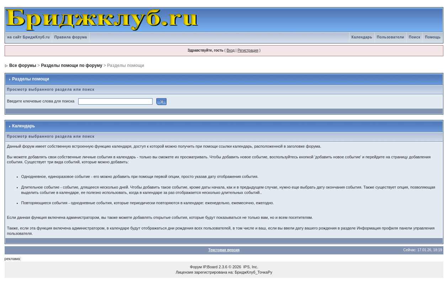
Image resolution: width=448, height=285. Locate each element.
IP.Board (210, 267)
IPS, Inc (250, 267)
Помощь (433, 37)
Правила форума (70, 37)
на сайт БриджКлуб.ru (28, 37)
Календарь (362, 37)
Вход (230, 50)
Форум (196, 267)
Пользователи (390, 37)
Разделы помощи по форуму (71, 65)
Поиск (415, 37)
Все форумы (22, 65)
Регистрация (248, 50)
